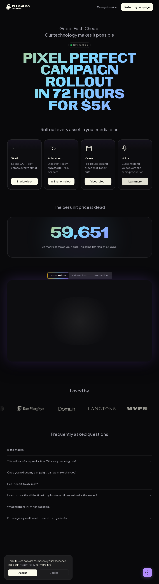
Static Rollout (58, 275)
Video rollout (97, 181)
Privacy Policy (27, 564)
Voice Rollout (101, 275)
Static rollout (24, 181)
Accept (22, 572)
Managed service (107, 7)
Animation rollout (61, 181)
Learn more (134, 181)
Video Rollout (80, 275)
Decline (54, 572)
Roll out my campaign (137, 7)
